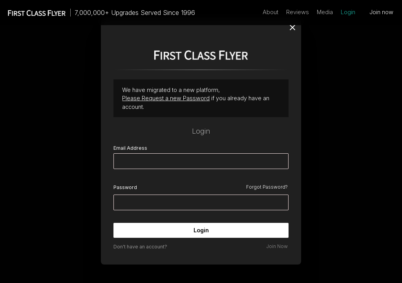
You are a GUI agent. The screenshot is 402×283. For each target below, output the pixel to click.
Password (125, 187)
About (270, 12)
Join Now (277, 246)
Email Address (130, 148)
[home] (33, 12)
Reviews (297, 12)
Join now (381, 12)
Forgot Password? (267, 187)
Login (348, 12)
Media (325, 12)
